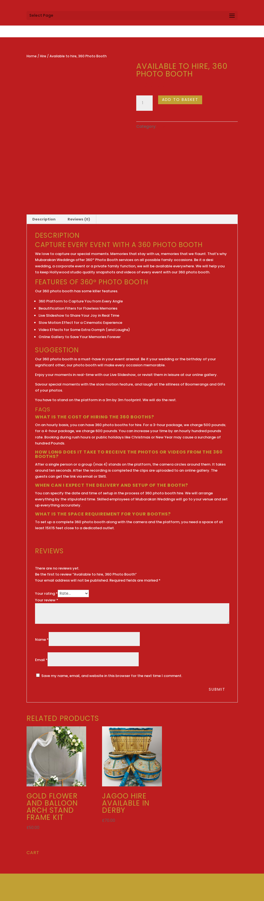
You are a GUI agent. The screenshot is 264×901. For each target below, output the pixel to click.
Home (32, 56)
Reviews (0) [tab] (79, 219)
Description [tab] (44, 219)
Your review (46, 600)
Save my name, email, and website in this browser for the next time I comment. (111, 675)
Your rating (46, 593)
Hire (43, 56)
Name (42, 639)
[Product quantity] (144, 103)
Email (41, 659)
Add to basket (180, 99)
